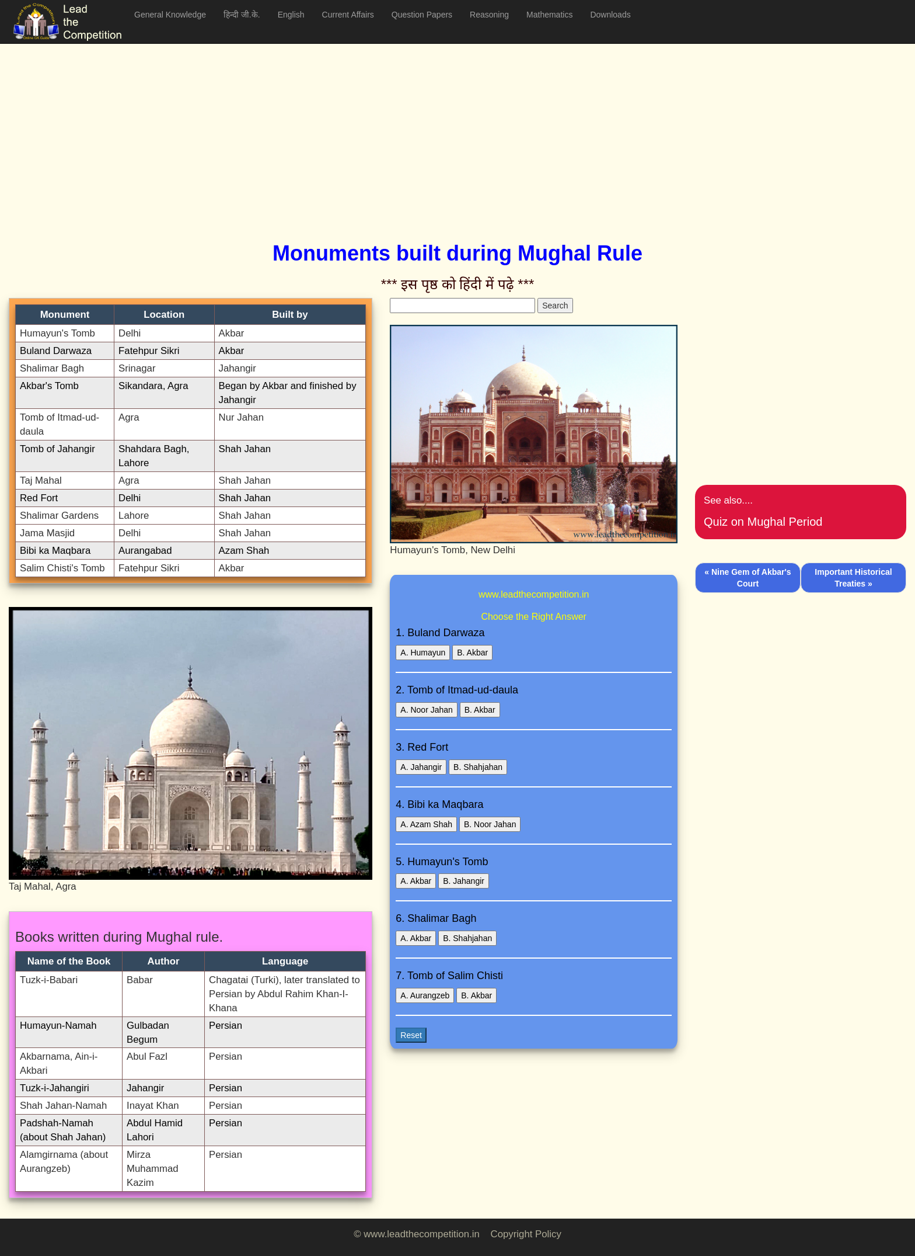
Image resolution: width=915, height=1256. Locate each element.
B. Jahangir (463, 881)
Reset (411, 1035)
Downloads (610, 14)
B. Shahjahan (477, 767)
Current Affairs (348, 14)
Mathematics (549, 14)
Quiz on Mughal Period (763, 521)
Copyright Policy (526, 1234)
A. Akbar (415, 881)
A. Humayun (422, 652)
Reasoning (489, 14)
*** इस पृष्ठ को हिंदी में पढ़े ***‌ (458, 284)
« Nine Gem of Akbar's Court (747, 577)
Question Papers (422, 14)
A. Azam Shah (426, 824)
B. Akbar (472, 652)
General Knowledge (170, 14)
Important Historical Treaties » (853, 577)
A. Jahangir (421, 767)
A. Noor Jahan (426, 709)
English (291, 14)
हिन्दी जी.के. (241, 14)
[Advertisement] (359, 128)
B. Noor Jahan (490, 824)
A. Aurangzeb (424, 995)
